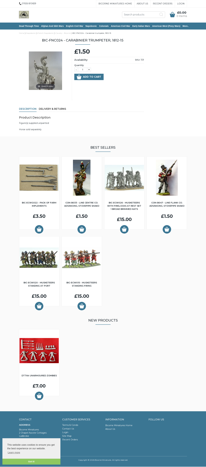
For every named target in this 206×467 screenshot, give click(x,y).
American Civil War (120, 26)
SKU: (137, 60)
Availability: (81, 60)
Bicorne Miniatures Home (115, 3)
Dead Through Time (29, 26)
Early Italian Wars (141, 26)
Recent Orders (162, 3)
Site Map (67, 436)
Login (181, 3)
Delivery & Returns (52, 109)
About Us (142, 3)
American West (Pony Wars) (166, 26)
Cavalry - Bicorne (63, 33)
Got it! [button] (31, 461)
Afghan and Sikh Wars (52, 26)
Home (21, 33)
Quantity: (79, 65)
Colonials (104, 26)
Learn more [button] (14, 452)
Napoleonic (91, 26)
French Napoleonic (46, 33)
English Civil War (74, 26)
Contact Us (68, 429)
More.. (186, 26)
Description (28, 109)
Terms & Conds (70, 425)
